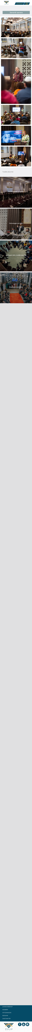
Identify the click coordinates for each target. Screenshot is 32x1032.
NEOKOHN (5, 1015)
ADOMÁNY (5, 1009)
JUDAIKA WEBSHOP (7, 1006)
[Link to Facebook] (20, 1025)
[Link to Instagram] (27, 1025)
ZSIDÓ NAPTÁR (6, 1018)
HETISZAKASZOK (6, 1012)
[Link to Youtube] (23, 1025)
